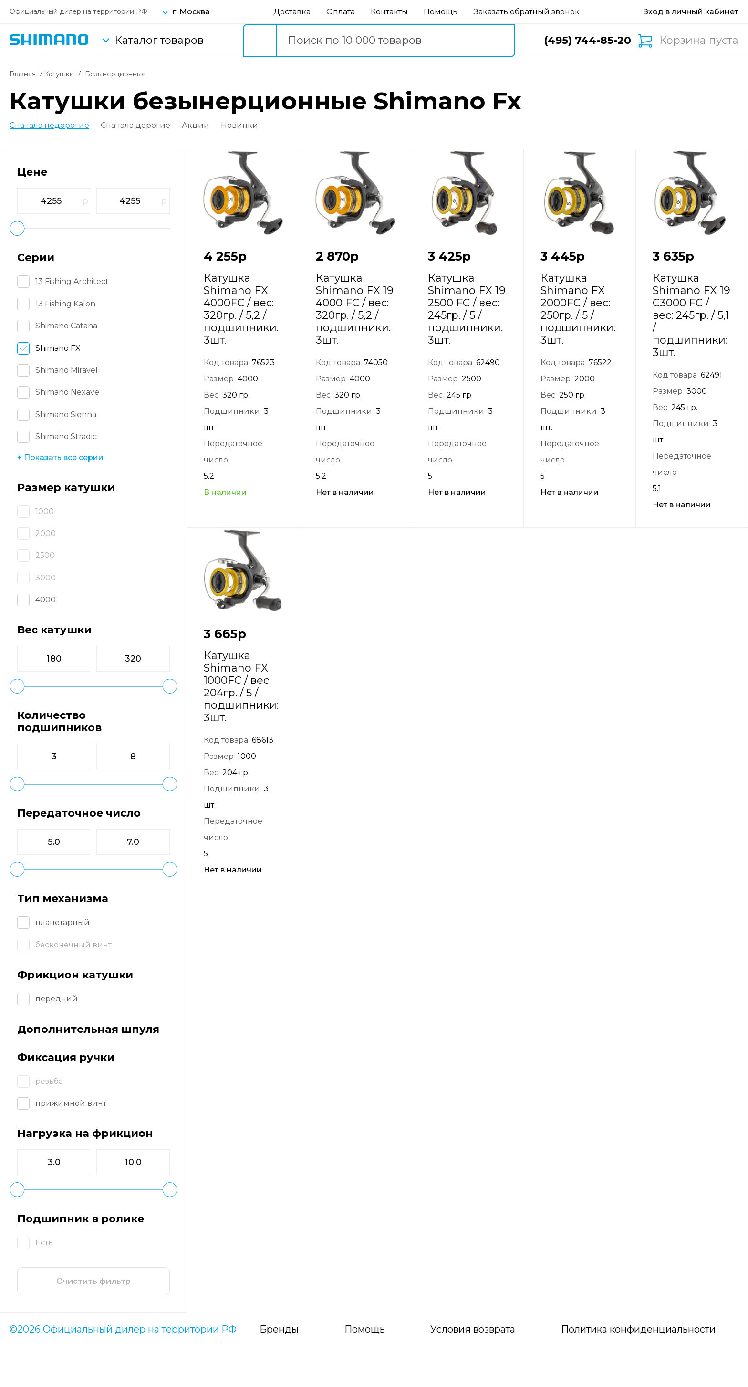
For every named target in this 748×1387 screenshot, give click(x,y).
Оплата (340, 11)
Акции (195, 125)
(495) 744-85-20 (587, 40)
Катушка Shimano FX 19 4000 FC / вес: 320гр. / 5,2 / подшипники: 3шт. (355, 309)
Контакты (389, 11)
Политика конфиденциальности (638, 1329)
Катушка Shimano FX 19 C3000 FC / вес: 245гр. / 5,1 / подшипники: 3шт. (691, 315)
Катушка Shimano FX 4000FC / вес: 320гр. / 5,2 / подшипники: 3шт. (241, 309)
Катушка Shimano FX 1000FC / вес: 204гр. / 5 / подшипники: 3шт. (241, 686)
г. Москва (191, 11)
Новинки (239, 125)
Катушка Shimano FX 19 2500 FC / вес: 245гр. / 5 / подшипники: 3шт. (467, 309)
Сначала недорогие (49, 125)
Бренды (279, 1329)
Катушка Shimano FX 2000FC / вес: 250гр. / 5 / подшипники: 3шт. (577, 309)
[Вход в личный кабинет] (690, 11)
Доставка (292, 11)
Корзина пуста (698, 40)
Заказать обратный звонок (527, 11)
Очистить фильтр (93, 1281)
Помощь (440, 11)
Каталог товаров (159, 40)
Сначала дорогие (135, 125)
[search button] (259, 40)
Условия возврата (472, 1329)
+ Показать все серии (60, 457)
